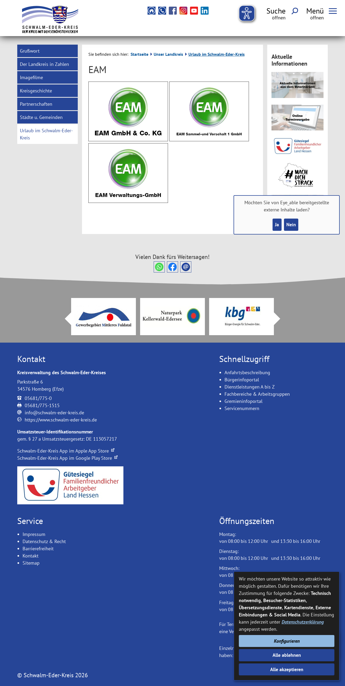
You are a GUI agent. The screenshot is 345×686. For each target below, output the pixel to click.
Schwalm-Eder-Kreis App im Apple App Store (65, 451)
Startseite (139, 54)
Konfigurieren (287, 641)
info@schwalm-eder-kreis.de (54, 413)
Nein (291, 224)
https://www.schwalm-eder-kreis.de (61, 420)
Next (280, 318)
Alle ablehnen (287, 655)
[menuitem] (47, 51)
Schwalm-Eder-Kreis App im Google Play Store (67, 458)
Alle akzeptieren (286, 669)
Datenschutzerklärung (303, 622)
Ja (277, 224)
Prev (64, 318)
